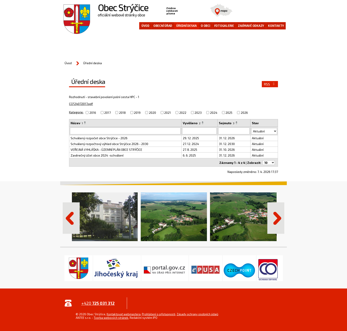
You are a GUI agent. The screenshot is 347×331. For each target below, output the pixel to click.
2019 (137, 112)
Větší (195, 10)
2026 (244, 112)
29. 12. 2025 (191, 138)
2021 (167, 112)
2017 (107, 112)
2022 (182, 112)
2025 (229, 112)
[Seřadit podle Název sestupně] (85, 124)
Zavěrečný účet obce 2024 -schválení (97, 155)
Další (276, 217)
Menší (181, 10)
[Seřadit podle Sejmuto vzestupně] (236, 122)
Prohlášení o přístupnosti (158, 313)
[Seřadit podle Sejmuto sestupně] (236, 124)
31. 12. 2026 (227, 138)
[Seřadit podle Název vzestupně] (85, 122)
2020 (152, 112)
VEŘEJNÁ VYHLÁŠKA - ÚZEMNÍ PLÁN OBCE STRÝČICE (106, 149)
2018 (122, 112)
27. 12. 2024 (191, 143)
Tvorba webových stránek (111, 317)
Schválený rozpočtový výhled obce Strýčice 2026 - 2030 (109, 143)
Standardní (188, 10)
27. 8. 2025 (190, 149)
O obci (205, 25)
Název (77, 123)
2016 (92, 112)
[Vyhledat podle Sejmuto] (234, 131)
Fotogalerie (224, 25)
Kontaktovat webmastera (124, 313)
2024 (213, 112)
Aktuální (258, 138)
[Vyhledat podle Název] (125, 131)
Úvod (145, 25)
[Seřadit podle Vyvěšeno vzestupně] (202, 122)
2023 (198, 112)
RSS (270, 84)
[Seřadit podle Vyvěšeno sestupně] (202, 124)
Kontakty (276, 25)
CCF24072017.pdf (81, 104)
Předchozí (71, 217)
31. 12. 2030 (227, 143)
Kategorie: (76, 112)
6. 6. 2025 (189, 155)
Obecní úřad (162, 25)
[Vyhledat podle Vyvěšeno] (199, 131)
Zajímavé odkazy (251, 25)
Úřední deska (186, 25)
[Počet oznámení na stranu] (268, 162)
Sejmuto (226, 123)
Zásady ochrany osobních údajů (197, 313)
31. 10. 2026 (227, 149)
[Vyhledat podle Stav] (264, 131)
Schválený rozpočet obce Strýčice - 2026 (99, 138)
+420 (98, 302)
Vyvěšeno (191, 123)
